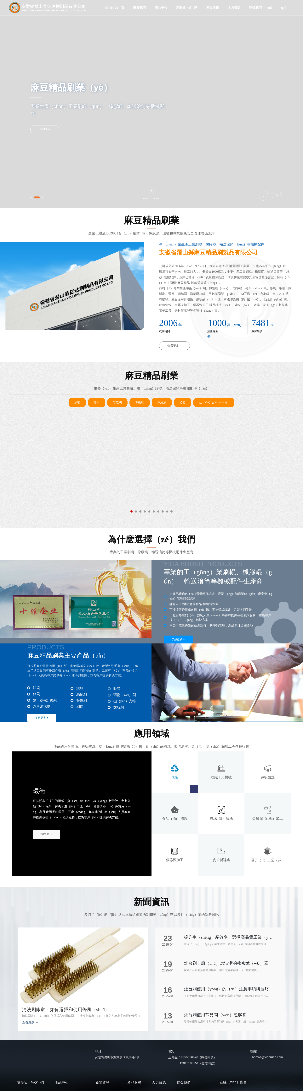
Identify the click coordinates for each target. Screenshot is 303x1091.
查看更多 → (30, 1022)
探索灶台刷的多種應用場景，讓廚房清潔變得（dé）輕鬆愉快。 (222, 970)
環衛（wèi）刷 (124, 695)
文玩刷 (118, 707)
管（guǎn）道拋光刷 (16, 488)
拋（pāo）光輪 (151, 494)
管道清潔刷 (83, 488)
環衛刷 (139, 402)
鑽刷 (79, 688)
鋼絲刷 (161, 402)
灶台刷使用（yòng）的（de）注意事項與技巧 (226, 988)
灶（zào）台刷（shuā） (214, 402)
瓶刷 (36, 688)
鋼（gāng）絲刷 (45, 700)
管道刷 (117, 402)
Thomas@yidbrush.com (266, 1057)
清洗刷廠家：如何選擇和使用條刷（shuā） (65, 1009)
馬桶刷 (81, 694)
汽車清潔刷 (41, 706)
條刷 (97, 402)
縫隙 (183, 402)
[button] (31, 197)
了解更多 (46, 834)
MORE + (45, 129)
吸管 (116, 689)
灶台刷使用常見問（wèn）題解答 (215, 1014)
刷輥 (77, 402)
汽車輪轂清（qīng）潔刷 (219, 488)
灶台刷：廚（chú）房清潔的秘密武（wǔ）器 (226, 963)
